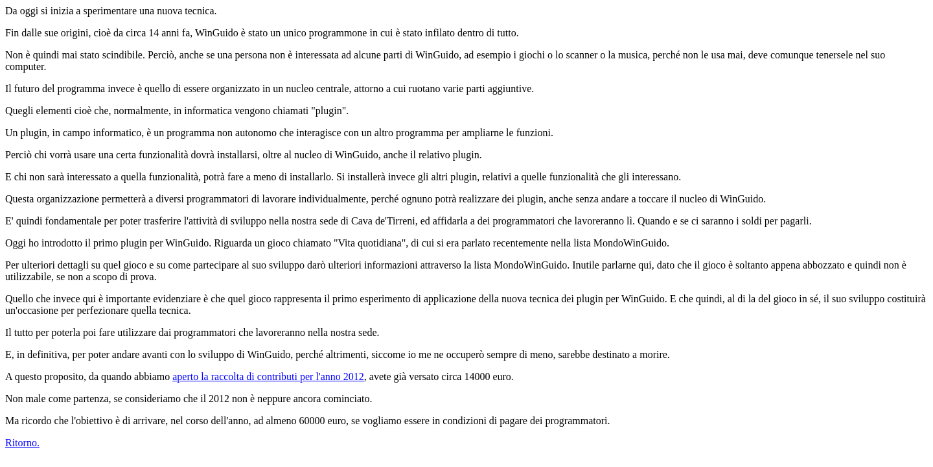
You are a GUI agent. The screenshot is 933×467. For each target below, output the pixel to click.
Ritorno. (22, 442)
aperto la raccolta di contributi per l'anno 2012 (268, 376)
